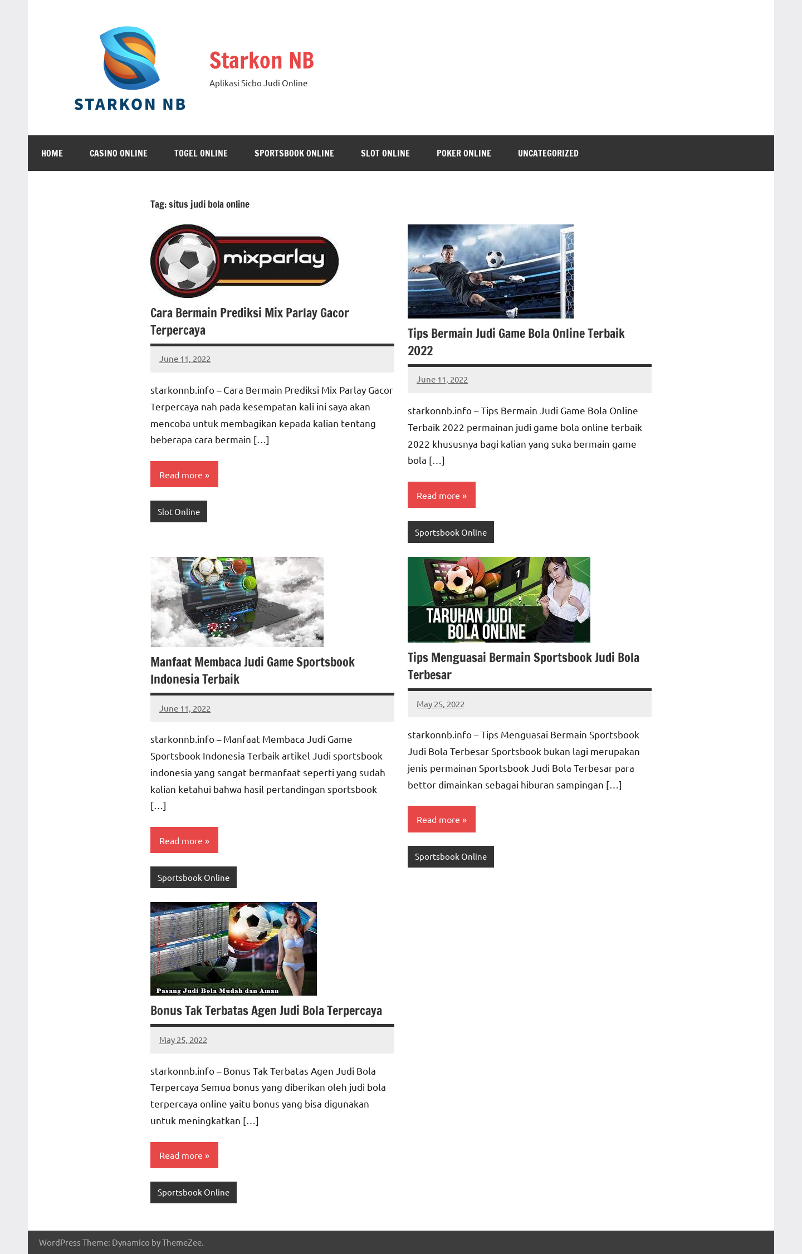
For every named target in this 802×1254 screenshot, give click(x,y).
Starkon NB (261, 60)
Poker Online (464, 153)
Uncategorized (548, 153)
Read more (181, 474)
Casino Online (119, 153)
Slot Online (385, 153)
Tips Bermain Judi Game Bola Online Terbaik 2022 (517, 342)
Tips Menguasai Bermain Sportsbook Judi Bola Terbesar (524, 666)
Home (52, 153)
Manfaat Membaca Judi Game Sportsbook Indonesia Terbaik (252, 670)
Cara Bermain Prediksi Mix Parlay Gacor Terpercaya (249, 321)
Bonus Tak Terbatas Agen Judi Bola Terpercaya (267, 1010)
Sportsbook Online (294, 153)
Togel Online (201, 153)
